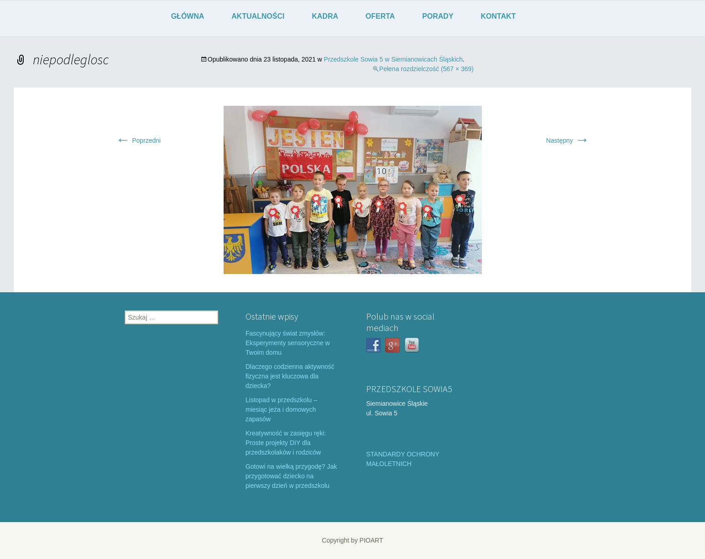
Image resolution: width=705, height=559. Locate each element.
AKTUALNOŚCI (257, 16)
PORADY (437, 16)
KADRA (325, 16)
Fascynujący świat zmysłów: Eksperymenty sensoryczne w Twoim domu (287, 343)
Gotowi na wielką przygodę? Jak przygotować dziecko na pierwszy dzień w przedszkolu (291, 476)
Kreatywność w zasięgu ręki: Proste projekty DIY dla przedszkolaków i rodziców (285, 443)
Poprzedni (138, 140)
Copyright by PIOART (352, 540)
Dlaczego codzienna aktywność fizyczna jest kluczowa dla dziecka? (289, 376)
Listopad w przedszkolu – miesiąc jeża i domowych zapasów (281, 409)
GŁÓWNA (187, 16)
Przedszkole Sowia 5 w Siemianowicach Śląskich (393, 59)
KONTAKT (498, 16)
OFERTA (380, 16)
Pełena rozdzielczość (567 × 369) (426, 68)
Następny (567, 140)
